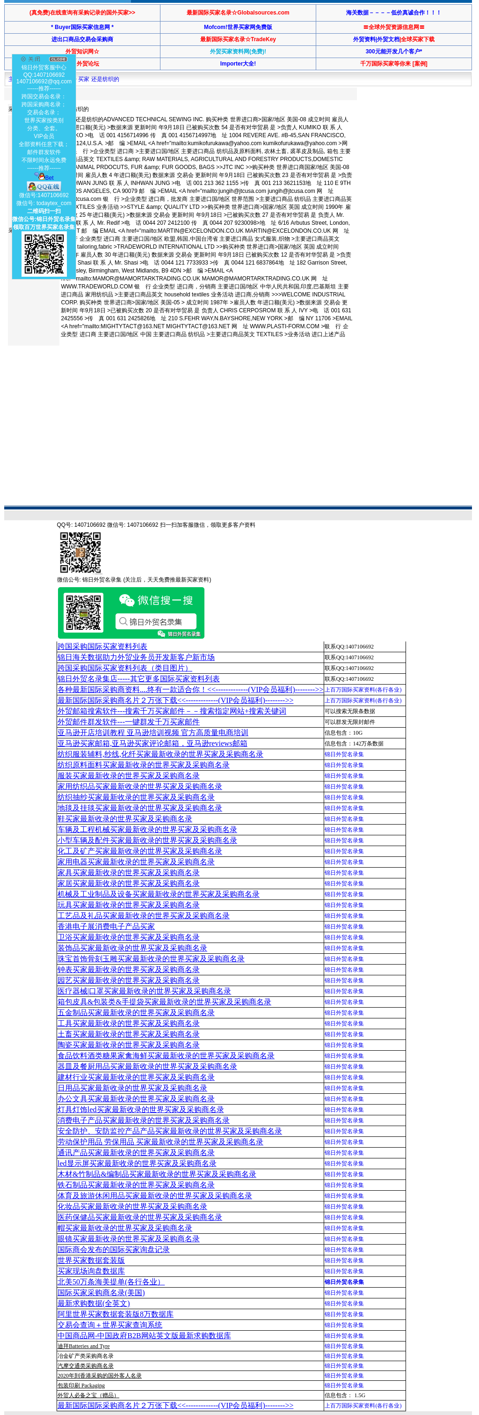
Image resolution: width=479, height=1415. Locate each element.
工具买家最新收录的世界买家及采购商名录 (129, 1023)
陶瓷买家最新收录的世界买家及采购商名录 (129, 1045)
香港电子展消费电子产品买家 (106, 926)
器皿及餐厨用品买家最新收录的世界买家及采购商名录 (147, 1066)
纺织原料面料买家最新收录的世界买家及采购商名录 (144, 765)
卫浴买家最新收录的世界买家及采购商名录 (129, 937)
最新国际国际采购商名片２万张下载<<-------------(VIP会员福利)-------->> (175, 700)
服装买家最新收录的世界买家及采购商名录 (129, 776)
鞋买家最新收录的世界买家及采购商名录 (125, 819)
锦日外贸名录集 (344, 754)
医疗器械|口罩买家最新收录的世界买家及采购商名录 (144, 991)
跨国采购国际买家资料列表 (102, 646)
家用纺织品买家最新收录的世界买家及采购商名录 (140, 786)
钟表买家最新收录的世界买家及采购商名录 (129, 969)
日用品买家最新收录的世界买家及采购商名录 (132, 1088)
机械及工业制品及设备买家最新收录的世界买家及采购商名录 (159, 894)
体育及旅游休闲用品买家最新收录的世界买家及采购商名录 (155, 1196)
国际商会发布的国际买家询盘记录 (114, 1249)
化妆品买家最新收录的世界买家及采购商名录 (132, 1206)
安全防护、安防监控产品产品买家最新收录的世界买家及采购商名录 (170, 1131)
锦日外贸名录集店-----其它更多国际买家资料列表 (139, 679)
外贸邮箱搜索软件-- (172, 711)
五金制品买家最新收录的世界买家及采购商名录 (136, 1013)
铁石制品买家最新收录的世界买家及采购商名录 (136, 1185)
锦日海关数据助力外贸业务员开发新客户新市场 (136, 657)
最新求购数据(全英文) (94, 1303)
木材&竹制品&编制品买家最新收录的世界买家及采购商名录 (157, 1174)
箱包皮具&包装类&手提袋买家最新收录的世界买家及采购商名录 (164, 1002)
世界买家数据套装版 (91, 1260)
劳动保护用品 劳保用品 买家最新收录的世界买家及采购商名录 (160, 1142)
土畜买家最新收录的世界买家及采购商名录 (129, 1034)
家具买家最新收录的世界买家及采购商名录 (129, 873)
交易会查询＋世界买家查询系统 (110, 1325)
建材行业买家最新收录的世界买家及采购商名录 (136, 1077)
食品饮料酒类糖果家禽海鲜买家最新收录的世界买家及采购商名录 (166, 1056)
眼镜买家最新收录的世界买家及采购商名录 (129, 1239)
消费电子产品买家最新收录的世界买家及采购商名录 (144, 1120)
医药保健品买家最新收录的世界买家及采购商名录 (140, 1217)
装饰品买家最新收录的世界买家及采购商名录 (132, 948)
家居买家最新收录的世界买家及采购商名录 (129, 883)
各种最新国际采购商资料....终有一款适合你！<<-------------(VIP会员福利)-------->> (190, 689)
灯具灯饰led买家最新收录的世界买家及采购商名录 (141, 1109)
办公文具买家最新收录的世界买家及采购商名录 (136, 1099)
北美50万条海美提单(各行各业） (111, 1282)
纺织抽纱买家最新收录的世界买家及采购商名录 (136, 797)
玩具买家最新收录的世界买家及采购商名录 (129, 905)
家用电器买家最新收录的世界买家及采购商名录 (136, 862)
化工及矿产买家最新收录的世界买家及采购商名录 (140, 851)
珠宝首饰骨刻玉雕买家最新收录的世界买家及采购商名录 (151, 959)
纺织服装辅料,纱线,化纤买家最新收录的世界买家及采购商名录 (160, 754)
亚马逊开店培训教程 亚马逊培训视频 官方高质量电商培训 (153, 733)
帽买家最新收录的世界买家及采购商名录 (125, 1228)
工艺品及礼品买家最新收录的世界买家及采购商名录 (144, 916)
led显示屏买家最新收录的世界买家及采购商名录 (137, 1163)
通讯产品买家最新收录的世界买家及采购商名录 (136, 1153)
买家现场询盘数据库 (91, 1271)
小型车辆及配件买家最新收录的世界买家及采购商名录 (147, 840)
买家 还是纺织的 (98, 79)
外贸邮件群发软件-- (129, 722)
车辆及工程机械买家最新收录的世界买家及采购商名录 (147, 829)
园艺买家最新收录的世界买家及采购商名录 (129, 980)
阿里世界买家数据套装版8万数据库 (116, 1314)
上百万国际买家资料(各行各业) (363, 689)
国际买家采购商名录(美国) (101, 1293)
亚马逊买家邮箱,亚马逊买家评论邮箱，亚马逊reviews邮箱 (152, 743)
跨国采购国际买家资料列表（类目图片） (125, 668)
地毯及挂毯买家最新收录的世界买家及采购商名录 (140, 808)
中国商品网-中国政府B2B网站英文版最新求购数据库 (144, 1336)
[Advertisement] (177, 379)
